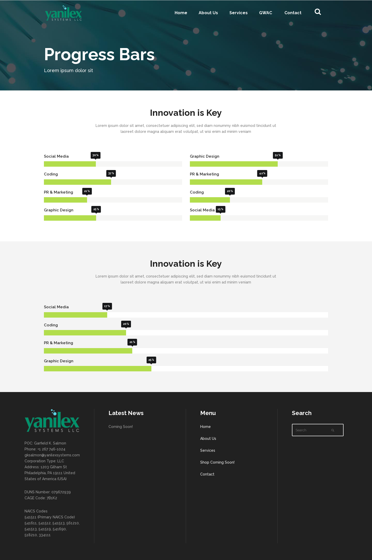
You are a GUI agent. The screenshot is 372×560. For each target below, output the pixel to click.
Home (205, 427)
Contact (207, 474)
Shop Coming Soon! (217, 462)
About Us (208, 438)
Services (207, 450)
